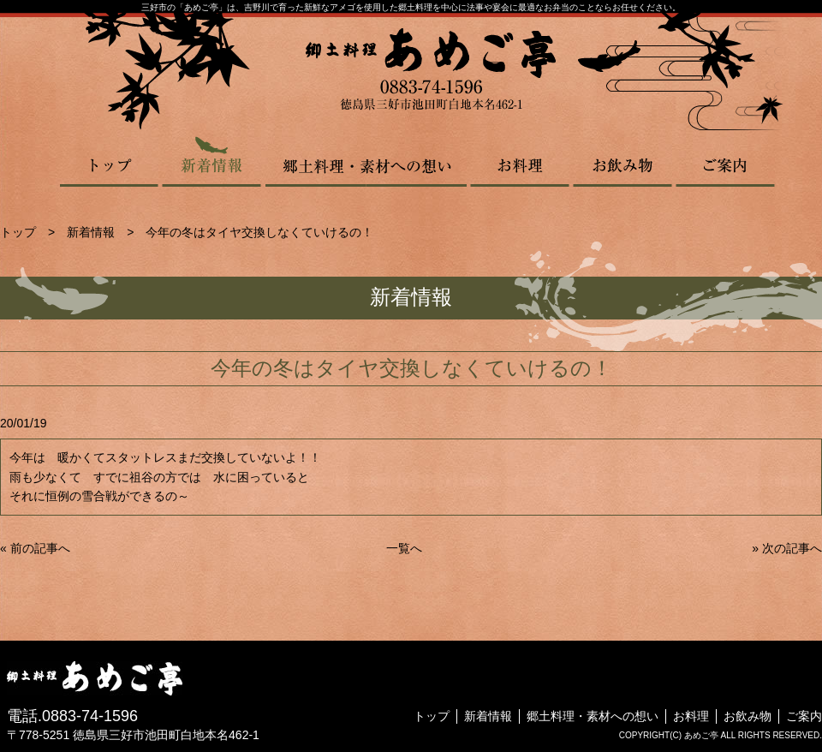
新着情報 (211, 161)
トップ (110, 161)
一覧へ (404, 548)
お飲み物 (622, 161)
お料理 (519, 161)
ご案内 (725, 161)
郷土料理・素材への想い (365, 161)
